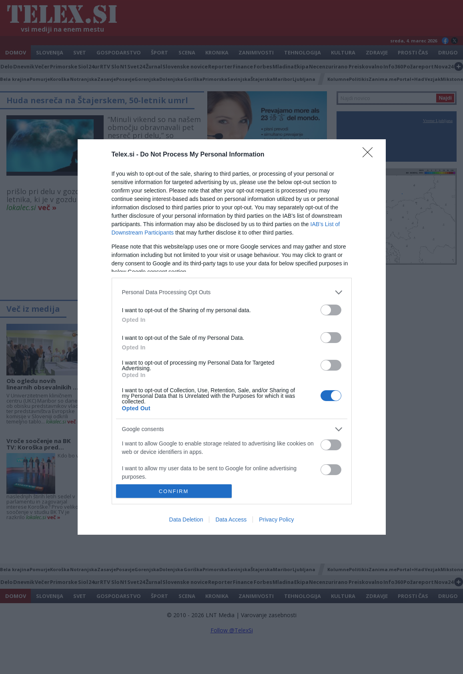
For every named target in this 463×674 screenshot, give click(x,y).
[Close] (370, 154)
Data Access (231, 519)
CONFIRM (174, 491)
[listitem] (231, 292)
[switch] (331, 310)
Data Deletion (186, 519)
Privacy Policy (276, 519)
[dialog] (232, 337)
